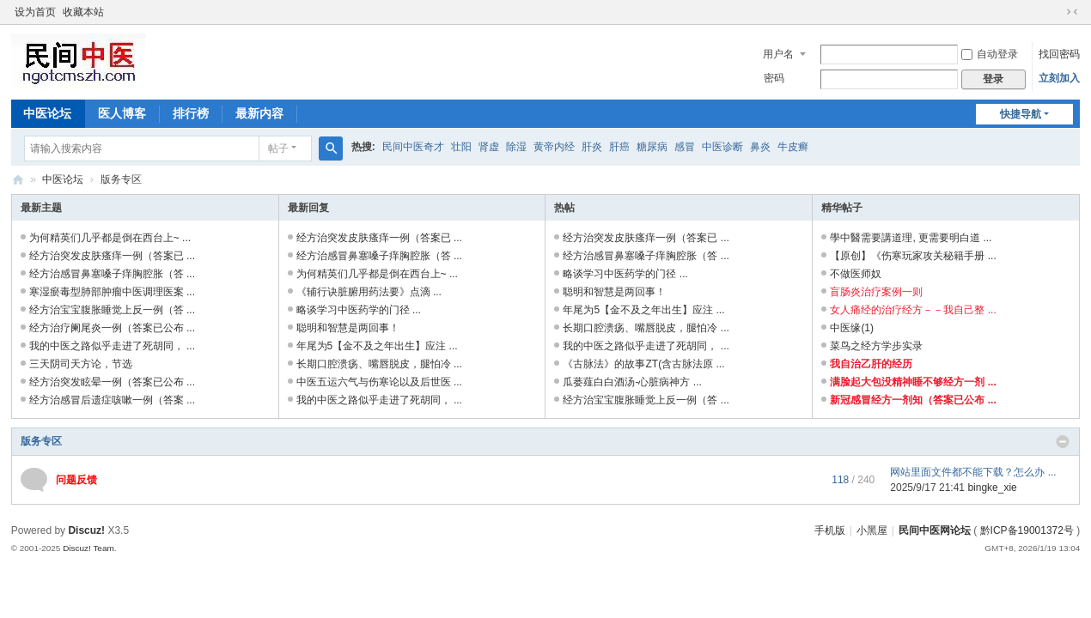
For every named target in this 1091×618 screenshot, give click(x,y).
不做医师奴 (855, 274)
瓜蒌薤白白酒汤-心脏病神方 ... (632, 382)
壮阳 (461, 147)
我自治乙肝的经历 (871, 364)
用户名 (778, 54)
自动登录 (989, 54)
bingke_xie (991, 488)
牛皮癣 (792, 147)
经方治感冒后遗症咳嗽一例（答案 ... (112, 400)
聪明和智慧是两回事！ (347, 328)
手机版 (829, 530)
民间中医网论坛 (935, 530)
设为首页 (35, 12)
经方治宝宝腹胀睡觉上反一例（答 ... (112, 310)
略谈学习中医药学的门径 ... (358, 310)
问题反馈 (76, 480)
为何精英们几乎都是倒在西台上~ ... (110, 238)
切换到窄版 (1072, 12)
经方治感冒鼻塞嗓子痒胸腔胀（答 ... (112, 274)
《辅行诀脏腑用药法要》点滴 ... (369, 292)
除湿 (516, 147)
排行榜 (191, 113)
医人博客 (122, 113)
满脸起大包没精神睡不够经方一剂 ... (913, 382)
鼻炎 (760, 147)
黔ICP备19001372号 (1027, 530)
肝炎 (592, 147)
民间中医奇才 (413, 147)
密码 (774, 78)
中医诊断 (722, 147)
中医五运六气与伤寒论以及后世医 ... (379, 382)
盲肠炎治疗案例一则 (876, 292)
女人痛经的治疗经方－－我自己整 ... (913, 310)
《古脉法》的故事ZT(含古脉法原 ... (643, 364)
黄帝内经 (554, 147)
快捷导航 (1020, 114)
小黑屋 (871, 530)
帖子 (278, 148)
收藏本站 (83, 12)
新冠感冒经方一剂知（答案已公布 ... (913, 400)
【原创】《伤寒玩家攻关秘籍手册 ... (913, 256)
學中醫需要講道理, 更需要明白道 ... (910, 238)
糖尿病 (652, 147)
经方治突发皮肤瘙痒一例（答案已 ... (112, 256)
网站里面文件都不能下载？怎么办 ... (973, 472)
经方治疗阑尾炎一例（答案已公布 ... (112, 328)
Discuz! (86, 530)
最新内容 (259, 113)
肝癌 (619, 147)
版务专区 (41, 441)
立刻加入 (1059, 78)
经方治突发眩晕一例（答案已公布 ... (112, 382)
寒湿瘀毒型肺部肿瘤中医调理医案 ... (112, 292)
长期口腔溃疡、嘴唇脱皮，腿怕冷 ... (379, 364)
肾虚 (488, 147)
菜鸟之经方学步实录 (876, 346)
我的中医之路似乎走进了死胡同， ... (112, 346)
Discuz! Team (88, 548)
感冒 (684, 147)
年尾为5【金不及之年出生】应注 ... (377, 346)
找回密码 (1059, 54)
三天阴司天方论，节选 (80, 364)
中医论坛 (47, 113)
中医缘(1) (852, 328)
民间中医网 (18, 179)
